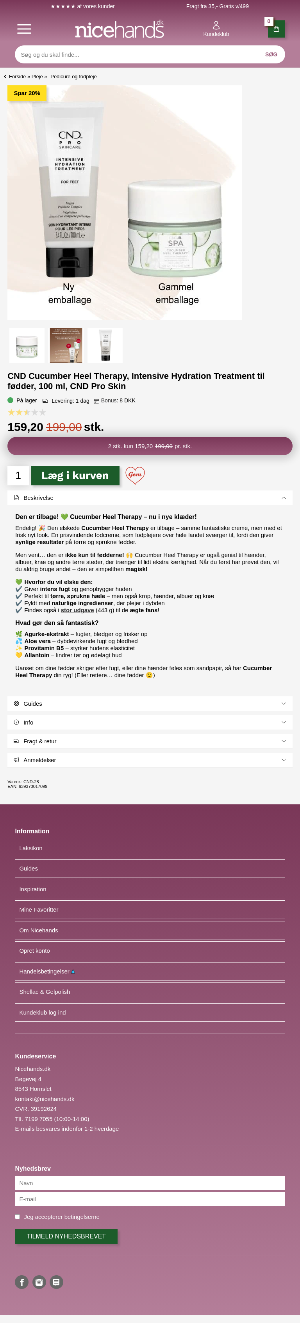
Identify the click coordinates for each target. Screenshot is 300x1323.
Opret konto (34, 950)
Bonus (109, 400)
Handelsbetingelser (47, 971)
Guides (28, 868)
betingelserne (82, 1216)
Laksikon (30, 848)
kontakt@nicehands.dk (44, 1099)
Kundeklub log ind (42, 1012)
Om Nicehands (38, 930)
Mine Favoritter (38, 909)
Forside (17, 76)
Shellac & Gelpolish (44, 991)
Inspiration (32, 889)
